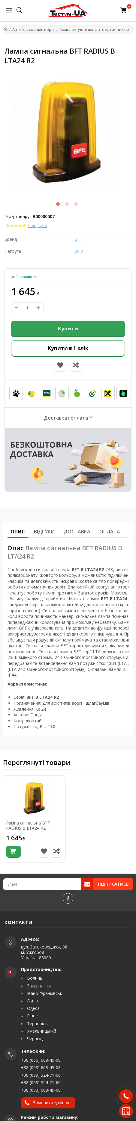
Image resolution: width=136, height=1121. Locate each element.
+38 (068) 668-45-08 (41, 1067)
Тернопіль (37, 1024)
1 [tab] (58, 204)
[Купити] (13, 852)
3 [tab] (76, 204)
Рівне (32, 1016)
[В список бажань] (44, 852)
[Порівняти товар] (56, 852)
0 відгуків (37, 225)
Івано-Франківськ (44, 993)
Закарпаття (38, 986)
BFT (78, 239)
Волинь (34, 978)
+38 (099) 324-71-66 (41, 1075)
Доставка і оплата (66, 417)
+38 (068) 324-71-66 (41, 1082)
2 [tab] (67, 204)
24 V (78, 251)
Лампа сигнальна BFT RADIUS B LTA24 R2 (28, 826)
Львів (32, 1001)
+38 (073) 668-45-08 (41, 1090)
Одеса (33, 1008)
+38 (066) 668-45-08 (41, 1060)
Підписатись (113, 884)
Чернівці (35, 1039)
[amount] (27, 307)
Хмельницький (41, 1031)
